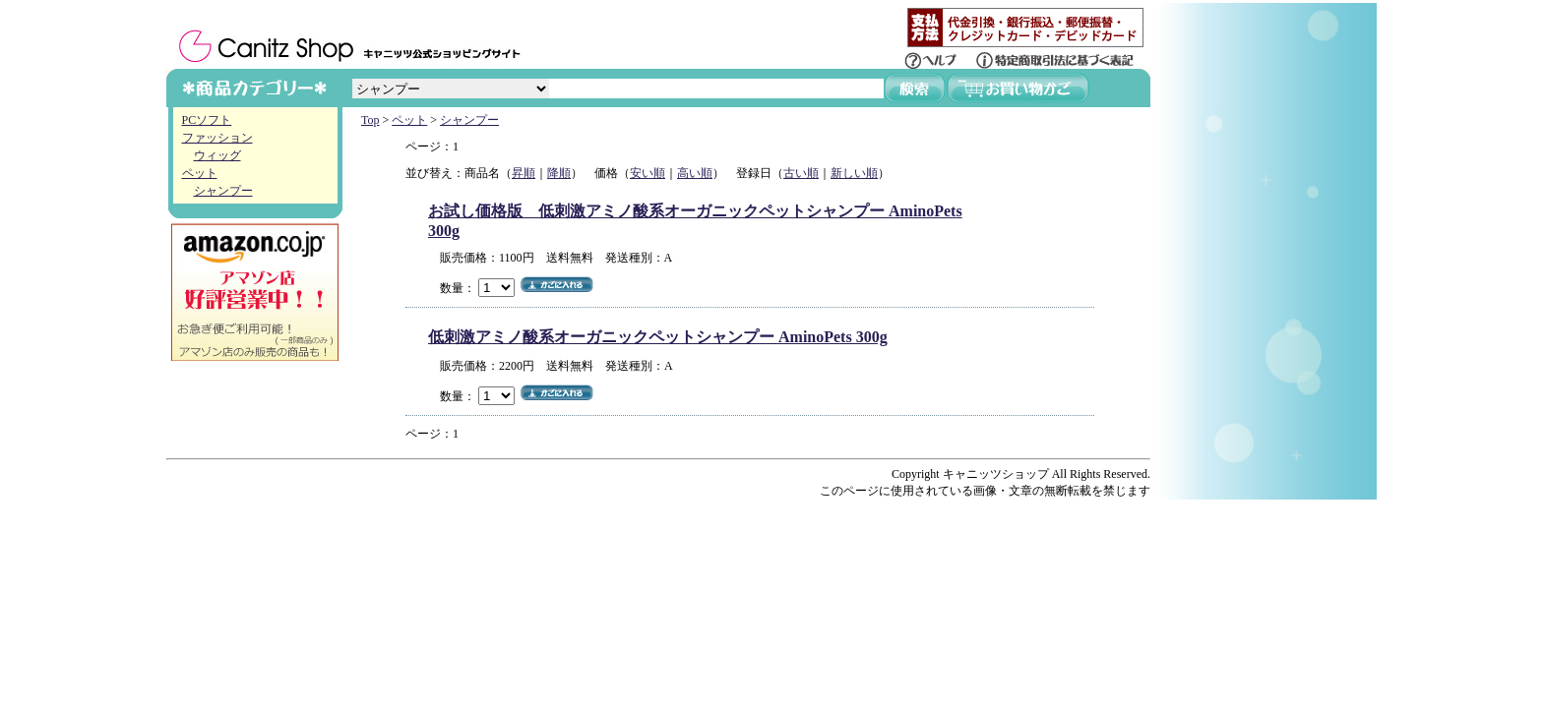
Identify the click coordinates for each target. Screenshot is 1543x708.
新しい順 (854, 173)
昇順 (523, 173)
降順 (559, 173)
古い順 (801, 173)
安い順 (647, 173)
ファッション (217, 138)
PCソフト (207, 120)
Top (370, 120)
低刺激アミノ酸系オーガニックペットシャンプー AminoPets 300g (658, 336)
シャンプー (223, 191)
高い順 (694, 173)
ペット (199, 173)
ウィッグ (217, 155)
